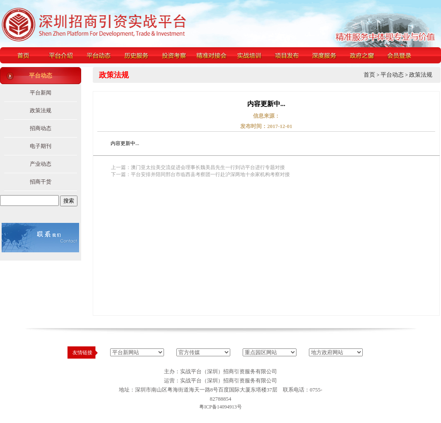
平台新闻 (40, 92)
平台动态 (392, 75)
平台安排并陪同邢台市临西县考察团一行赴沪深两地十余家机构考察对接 (210, 174)
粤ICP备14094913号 (220, 407)
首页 (369, 75)
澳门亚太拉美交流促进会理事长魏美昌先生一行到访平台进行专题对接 (208, 167)
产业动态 (40, 164)
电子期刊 (40, 146)
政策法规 (40, 110)
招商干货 (40, 182)
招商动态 (40, 128)
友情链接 (82, 352)
